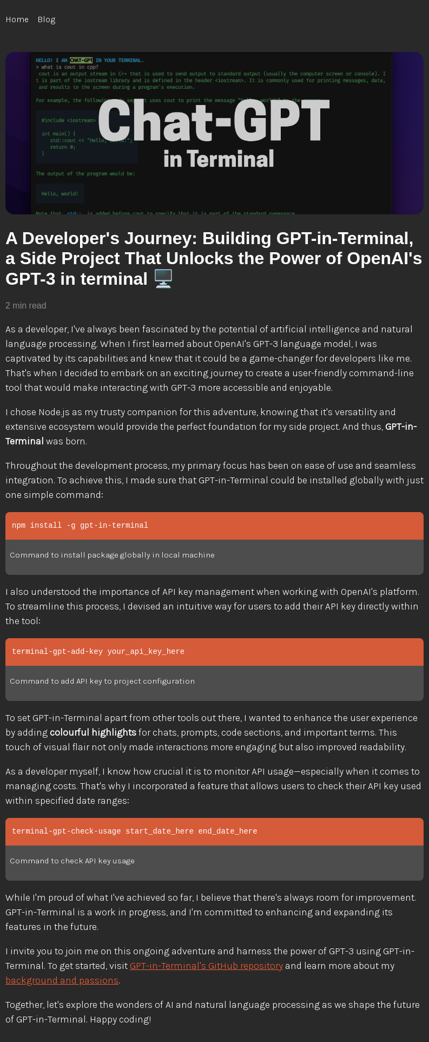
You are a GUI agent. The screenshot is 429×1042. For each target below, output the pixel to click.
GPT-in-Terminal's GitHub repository (206, 966)
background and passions (61, 980)
